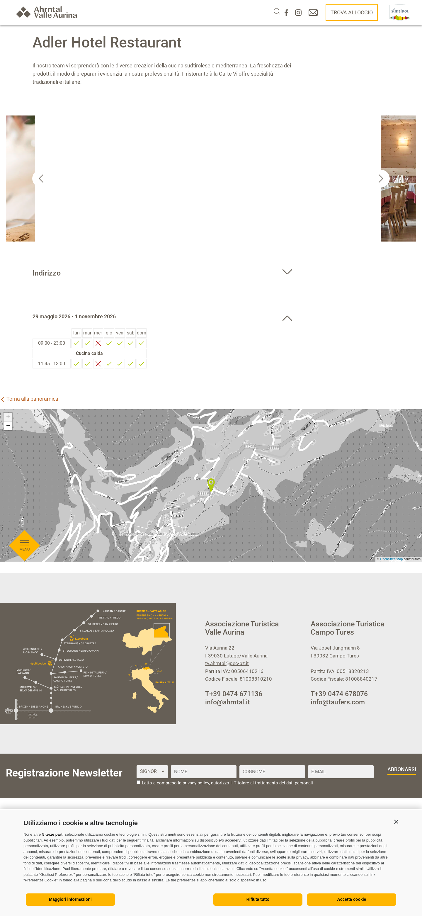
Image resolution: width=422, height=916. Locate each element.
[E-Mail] (341, 772)
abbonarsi (401, 769)
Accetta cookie (351, 899)
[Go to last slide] (41, 178)
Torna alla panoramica (29, 399)
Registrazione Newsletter (64, 773)
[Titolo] (152, 771)
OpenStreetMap (392, 559)
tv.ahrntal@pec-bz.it (227, 663)
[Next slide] (381, 178)
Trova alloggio (352, 12)
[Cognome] (272, 772)
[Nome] (203, 772)
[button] (396, 821)
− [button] (8, 426)
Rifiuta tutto (258, 899)
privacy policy (196, 783)
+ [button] (8, 417)
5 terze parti (53, 834)
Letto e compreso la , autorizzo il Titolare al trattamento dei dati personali (227, 783)
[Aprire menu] (24, 264)
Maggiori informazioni (70, 899)
